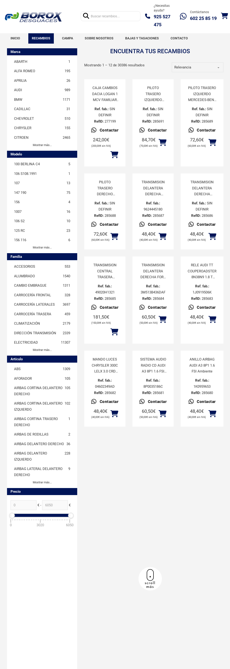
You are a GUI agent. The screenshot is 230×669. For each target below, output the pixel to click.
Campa (67, 38)
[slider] (12, 515)
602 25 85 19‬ (203, 18)
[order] (197, 67)
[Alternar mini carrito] (224, 16)
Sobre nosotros (99, 38)
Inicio (15, 38)
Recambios (41, 38)
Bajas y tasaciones (142, 38)
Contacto (179, 38)
